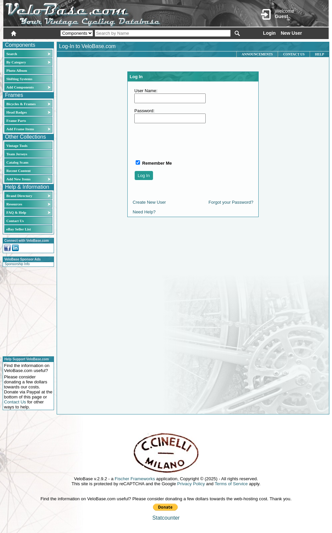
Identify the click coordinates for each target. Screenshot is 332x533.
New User (291, 33)
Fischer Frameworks (135, 478)
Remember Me (156, 163)
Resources (14, 204)
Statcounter (166, 518)
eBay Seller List (18, 229)
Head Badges (16, 112)
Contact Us (15, 221)
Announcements (257, 54)
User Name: (145, 90)
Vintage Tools (16, 146)
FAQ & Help (16, 212)
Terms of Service (231, 483)
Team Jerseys (16, 154)
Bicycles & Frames (21, 104)
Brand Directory (19, 196)
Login (269, 33)
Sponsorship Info (17, 264)
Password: (144, 110)
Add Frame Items (20, 129)
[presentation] (185, 141)
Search (11, 54)
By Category (16, 62)
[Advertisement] (26, 311)
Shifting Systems (19, 79)
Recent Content (18, 171)
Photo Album (16, 70)
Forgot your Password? (231, 202)
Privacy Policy (191, 483)
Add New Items (18, 179)
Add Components (20, 87)
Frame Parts (16, 121)
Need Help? (144, 211)
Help (319, 54)
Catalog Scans (17, 162)
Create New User (149, 202)
